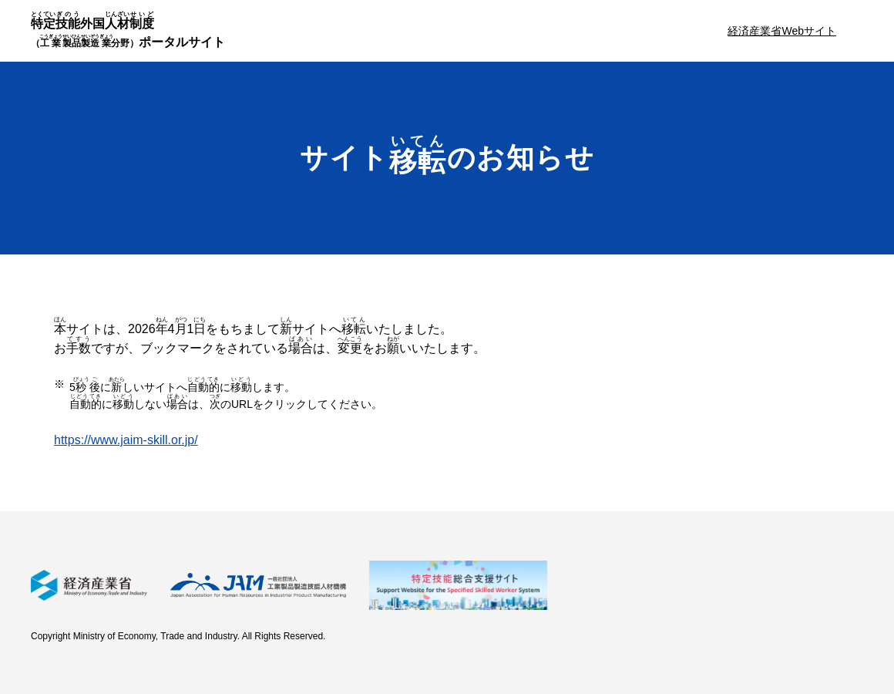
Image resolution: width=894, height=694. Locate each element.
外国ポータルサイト (128, 30)
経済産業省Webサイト (782, 31)
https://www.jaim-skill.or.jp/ (126, 439)
